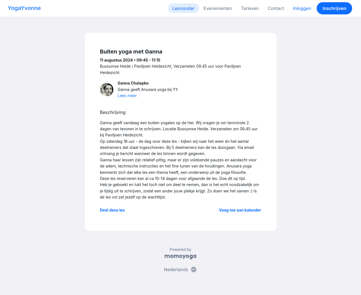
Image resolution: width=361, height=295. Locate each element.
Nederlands (180, 269)
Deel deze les (112, 210)
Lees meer (127, 95)
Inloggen (302, 8)
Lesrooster (183, 8)
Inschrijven (334, 8)
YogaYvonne (24, 8)
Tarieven (250, 8)
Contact (276, 8)
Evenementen (218, 8)
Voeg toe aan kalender (240, 210)
